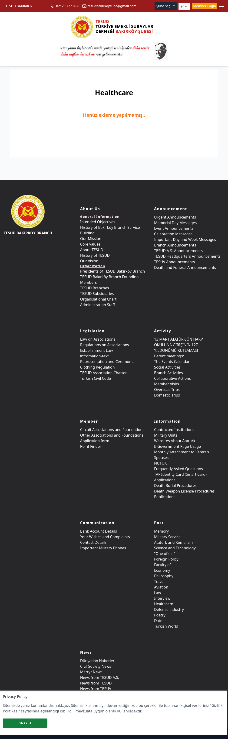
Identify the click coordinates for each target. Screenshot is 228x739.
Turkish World (166, 626)
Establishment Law (96, 350)
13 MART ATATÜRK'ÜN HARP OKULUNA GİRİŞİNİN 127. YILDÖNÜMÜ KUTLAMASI (178, 345)
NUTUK (160, 463)
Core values (90, 244)
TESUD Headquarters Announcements (187, 256)
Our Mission (90, 238)
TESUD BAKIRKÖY (19, 6)
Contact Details (93, 542)
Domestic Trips (167, 395)
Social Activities (167, 367)
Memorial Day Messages (175, 222)
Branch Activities (168, 372)
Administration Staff (97, 304)
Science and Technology (175, 548)
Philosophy (163, 575)
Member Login (204, 6)
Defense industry (169, 609)
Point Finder (90, 446)
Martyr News (91, 671)
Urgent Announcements (175, 217)
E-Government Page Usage (177, 446)
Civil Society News (95, 666)
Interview (162, 598)
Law (157, 592)
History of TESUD (95, 255)
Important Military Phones (103, 548)
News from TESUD (96, 683)
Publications (164, 496)
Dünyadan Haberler (97, 660)
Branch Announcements (175, 245)
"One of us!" (164, 553)
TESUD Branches (94, 288)
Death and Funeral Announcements (185, 267)
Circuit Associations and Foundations (112, 429)
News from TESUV (95, 688)
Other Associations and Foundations (111, 435)
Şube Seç (166, 6)
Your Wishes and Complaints (105, 536)
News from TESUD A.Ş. (99, 677)
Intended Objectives (97, 221)
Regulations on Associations (104, 344)
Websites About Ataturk (174, 440)
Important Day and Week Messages (185, 239)
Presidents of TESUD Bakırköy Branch (112, 271)
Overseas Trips (167, 389)
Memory (161, 531)
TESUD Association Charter (103, 372)
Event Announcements (173, 228)
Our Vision (89, 260)
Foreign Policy (166, 559)
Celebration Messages (173, 233)
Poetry (159, 615)
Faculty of (162, 564)
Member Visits (166, 384)
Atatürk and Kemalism (173, 542)
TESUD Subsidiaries (97, 293)
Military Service (167, 536)
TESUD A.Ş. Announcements (178, 250)
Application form (94, 440)
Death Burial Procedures (175, 485)
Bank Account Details (98, 531)
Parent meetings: (169, 356)
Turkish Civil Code (95, 378)
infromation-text (94, 356)
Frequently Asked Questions (178, 468)
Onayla (25, 723)
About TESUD (91, 249)
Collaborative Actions (172, 378)
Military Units (165, 435)
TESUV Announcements (174, 261)
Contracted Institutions (174, 429)
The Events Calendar (172, 361)
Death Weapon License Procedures (184, 491)
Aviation (161, 587)
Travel (159, 581)
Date (158, 620)
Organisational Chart (98, 299)
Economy (162, 570)
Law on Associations (97, 339)
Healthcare (163, 603)
